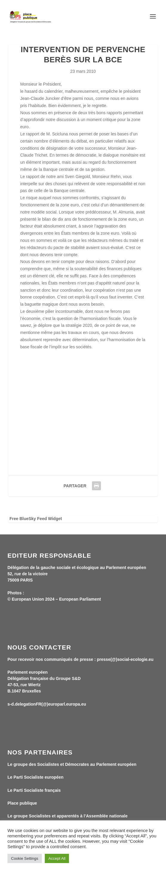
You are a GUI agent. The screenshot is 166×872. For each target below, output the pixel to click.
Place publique (22, 803)
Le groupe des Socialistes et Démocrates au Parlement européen (71, 764)
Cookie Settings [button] (24, 858)
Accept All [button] (56, 858)
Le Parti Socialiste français (34, 790)
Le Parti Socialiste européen (35, 777)
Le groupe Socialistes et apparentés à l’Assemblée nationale (67, 816)
